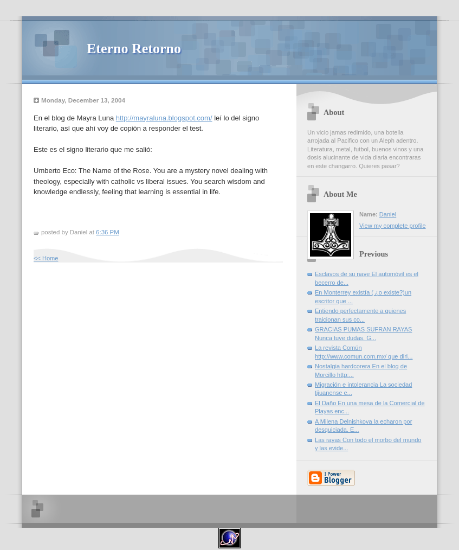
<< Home (46, 258)
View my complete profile (392, 225)
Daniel (387, 214)
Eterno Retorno (134, 48)
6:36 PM (107, 232)
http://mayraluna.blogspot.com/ (164, 118)
